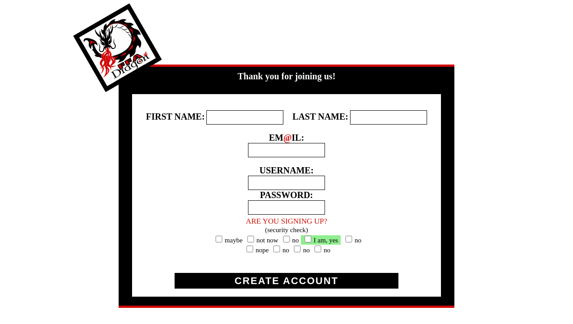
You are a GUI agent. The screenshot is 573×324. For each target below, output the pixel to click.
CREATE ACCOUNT (286, 280)
